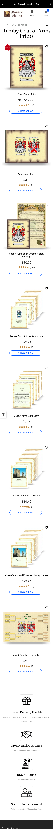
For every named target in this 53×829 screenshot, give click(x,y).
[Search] (47, 25)
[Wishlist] (46, 46)
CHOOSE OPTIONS (25, 111)
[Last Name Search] (26, 25)
